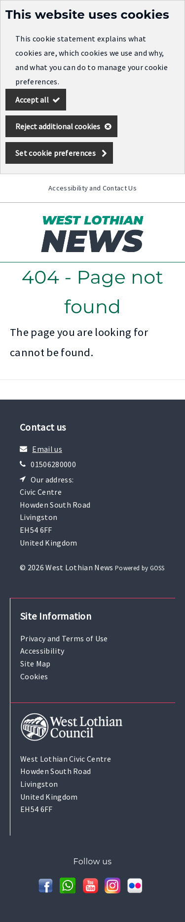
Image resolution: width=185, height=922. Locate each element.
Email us (47, 449)
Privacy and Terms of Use (64, 638)
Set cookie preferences (55, 153)
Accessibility (42, 651)
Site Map (35, 663)
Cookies (34, 676)
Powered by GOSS (140, 568)
